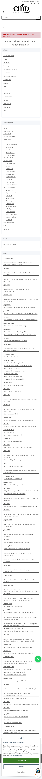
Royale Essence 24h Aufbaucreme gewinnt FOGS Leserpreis (18, 535)
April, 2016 (7, 714)
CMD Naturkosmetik (10, 244)
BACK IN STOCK (8, 131)
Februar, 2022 (8, 417)
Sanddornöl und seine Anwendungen (15, 326)
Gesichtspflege (10, 198)
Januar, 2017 (7, 650)
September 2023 (9, 323)
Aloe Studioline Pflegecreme (13, 391)
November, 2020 (9, 438)
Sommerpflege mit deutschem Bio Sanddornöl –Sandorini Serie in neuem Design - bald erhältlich (19, 640)
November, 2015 (9, 726)
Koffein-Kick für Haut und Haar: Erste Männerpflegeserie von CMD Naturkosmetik (21, 515)
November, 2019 (9, 476)
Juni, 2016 (7, 701)
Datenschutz (7, 80)
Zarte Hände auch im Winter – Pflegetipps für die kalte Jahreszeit (20, 561)
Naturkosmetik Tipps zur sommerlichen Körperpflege (20, 506)
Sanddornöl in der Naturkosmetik (14, 672)
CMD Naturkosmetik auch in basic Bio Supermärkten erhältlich (20, 581)
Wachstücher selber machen (13, 479)
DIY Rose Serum (9, 432)
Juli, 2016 (6, 684)
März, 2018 (7, 540)
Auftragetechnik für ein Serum (13, 628)
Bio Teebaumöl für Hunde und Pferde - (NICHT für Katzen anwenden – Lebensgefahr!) (19, 694)
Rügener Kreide (10, 177)
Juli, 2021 (6, 423)
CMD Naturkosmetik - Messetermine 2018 (17, 548)
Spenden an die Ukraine (11, 414)
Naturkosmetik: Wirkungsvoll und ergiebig (17, 542)
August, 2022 (8, 382)
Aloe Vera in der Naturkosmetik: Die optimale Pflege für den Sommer (21, 280)
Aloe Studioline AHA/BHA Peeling (14, 371)
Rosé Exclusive (10, 171)
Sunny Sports (10, 182)
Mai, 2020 (7, 444)
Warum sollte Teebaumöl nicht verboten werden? (19, 307)
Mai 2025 (6, 268)
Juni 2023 (6, 338)
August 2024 (7, 305)
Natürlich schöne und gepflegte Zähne (16, 332)
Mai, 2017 (7, 634)
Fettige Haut (9, 147)
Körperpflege (10, 203)
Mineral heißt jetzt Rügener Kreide (15, 675)
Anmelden (7, 62)
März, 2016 (7, 720)
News (5, 59)
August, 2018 (8, 520)
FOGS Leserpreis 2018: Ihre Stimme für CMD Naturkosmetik (17, 554)
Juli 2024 (6, 311)
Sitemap (6, 83)
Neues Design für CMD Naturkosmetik (16, 716)
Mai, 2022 (7, 388)
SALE (5, 225)
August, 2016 (8, 678)
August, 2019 (8, 482)
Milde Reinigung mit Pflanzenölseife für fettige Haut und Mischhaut (21, 499)
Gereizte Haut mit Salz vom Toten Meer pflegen (18, 631)
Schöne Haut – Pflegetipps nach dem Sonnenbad (19, 612)
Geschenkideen (10, 212)
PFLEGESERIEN (8, 160)
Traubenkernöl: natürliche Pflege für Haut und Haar (20, 426)
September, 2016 (9, 667)
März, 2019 (7, 510)
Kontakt (6, 114)
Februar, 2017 (8, 644)
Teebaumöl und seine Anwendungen (15, 341)
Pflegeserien (7, 103)
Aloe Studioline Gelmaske (12, 368)
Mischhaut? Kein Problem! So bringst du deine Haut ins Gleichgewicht (21, 300)
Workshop (7, 93)
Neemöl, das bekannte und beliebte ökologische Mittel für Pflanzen (20, 400)
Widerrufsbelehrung (10, 76)
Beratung (6, 100)
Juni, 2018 (7, 530)
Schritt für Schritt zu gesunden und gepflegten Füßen (20, 313)
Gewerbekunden (9, 56)
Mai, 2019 (7, 504)
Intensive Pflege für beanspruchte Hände (17, 460)
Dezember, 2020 (9, 429)
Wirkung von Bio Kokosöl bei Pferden (15, 698)
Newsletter (7, 73)
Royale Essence (10, 174)
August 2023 (7, 329)
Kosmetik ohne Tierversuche (13, 606)
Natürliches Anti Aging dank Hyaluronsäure (17, 669)
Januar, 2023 (7, 344)
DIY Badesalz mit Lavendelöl (13, 435)
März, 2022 (7, 405)
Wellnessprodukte (11, 206)
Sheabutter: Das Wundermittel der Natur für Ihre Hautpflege (19, 274)
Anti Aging (9, 195)
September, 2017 (9, 585)
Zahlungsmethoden (10, 66)
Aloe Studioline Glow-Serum (13, 357)
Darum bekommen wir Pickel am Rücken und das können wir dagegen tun (19, 350)
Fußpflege (9, 209)
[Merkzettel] (35, 3)
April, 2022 (7, 395)
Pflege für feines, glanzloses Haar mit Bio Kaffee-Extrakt (21, 491)
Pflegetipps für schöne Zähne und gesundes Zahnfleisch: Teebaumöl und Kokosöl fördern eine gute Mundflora (20, 592)
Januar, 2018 (7, 565)
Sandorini (9, 179)
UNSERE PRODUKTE (10, 136)
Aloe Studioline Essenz (11, 374)
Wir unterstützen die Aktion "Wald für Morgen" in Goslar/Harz (19, 410)
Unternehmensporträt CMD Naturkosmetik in (18, 647)
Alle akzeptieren (21, 760)
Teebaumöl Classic (11, 185)
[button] (31, 3)
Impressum (7, 90)
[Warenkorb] (39, 3)
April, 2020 (7, 451)
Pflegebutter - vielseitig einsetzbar (14, 494)
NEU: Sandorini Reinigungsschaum (15, 485)
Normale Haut (10, 152)
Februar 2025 (8, 295)
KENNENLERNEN (9, 158)
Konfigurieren (21, 772)
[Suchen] (18, 18)
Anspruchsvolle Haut (12, 142)
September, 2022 (9, 360)
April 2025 (7, 285)
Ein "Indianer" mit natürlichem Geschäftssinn (18, 447)
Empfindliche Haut (11, 144)
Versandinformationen (10, 69)
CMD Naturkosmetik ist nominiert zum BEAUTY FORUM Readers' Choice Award (20, 618)
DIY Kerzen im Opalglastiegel (13, 441)
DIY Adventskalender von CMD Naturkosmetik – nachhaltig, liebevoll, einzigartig (18, 264)
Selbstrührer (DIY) (11, 214)
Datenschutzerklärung (15, 755)
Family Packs (9, 190)
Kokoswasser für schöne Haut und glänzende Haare (20, 334)
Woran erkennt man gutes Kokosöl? (15, 681)
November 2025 (8, 258)
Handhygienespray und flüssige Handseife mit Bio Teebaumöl (19, 456)
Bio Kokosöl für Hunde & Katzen (14, 466)
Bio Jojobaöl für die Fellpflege (13, 723)
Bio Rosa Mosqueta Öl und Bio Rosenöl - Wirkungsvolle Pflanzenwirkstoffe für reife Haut (20, 625)
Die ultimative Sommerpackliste (14, 385)
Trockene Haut (10, 155)
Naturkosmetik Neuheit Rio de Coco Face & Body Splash (21, 689)
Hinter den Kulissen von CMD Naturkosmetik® (18, 420)
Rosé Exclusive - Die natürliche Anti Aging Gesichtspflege (16, 571)
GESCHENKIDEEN (9, 222)
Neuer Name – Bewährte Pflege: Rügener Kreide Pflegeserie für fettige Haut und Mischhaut (18, 599)
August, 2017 (8, 604)
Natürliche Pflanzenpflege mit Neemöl (16, 710)
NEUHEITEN (7, 134)
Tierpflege (9, 220)
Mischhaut (9, 150)
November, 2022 (9, 354)
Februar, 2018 (8, 546)
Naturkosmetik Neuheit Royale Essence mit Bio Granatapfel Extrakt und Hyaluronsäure (18, 662)
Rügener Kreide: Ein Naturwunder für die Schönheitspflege (16, 290)
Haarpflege (9, 201)
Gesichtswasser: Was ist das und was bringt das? (19, 653)
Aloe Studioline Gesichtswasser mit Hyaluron (18, 365)
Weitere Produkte (11, 217)
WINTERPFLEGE (9, 229)
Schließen (21, 766)
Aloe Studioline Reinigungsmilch (14, 379)
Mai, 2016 (7, 708)
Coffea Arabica (10, 163)
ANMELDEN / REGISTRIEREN (30, 1)
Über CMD (7, 107)
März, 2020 (7, 463)
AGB (5, 86)
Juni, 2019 (7, 488)
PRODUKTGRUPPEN (9, 187)
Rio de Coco (9, 169)
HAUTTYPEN (7, 139)
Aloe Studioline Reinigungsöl (13, 376)
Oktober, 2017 (8, 575)
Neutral (8, 166)
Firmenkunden (8, 97)
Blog (5, 110)
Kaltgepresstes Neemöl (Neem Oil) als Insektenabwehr (21, 704)
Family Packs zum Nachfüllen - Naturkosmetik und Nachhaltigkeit (19, 525)
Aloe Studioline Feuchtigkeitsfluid (14, 363)
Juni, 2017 (7, 610)
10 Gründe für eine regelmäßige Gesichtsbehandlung (20, 320)
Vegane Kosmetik (11, 193)
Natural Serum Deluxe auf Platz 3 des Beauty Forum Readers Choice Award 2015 (20, 732)
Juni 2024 (6, 317)
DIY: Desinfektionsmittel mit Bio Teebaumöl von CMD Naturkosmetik (20, 471)
